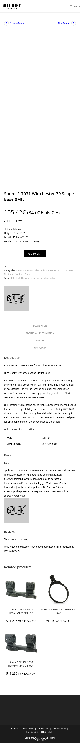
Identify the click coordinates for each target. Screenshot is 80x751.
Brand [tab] (40, 340)
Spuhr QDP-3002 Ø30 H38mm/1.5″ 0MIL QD (21, 611)
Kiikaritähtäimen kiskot (27, 270)
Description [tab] (40, 325)
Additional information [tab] (40, 333)
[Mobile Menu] (74, 6)
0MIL (12, 277)
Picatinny (8, 274)
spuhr (40, 277)
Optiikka (69, 270)
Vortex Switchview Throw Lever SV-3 (58, 611)
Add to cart (35, 253)
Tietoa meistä (28, 728)
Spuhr (28, 274)
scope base (30, 277)
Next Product (64, 23)
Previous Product (17, 23)
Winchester (49, 277)
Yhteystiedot (43, 728)
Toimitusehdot (59, 728)
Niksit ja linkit (47, 732)
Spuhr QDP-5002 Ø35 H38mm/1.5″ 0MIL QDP (21, 664)
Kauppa (14, 728)
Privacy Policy (40, 739)
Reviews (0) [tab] (40, 348)
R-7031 (19, 277)
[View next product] (73, 23)
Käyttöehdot (32, 732)
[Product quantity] (13, 253)
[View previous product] (6, 23)
